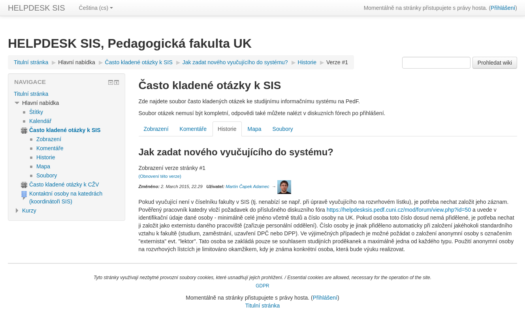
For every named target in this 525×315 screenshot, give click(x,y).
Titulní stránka (31, 94)
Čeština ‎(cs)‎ (96, 8)
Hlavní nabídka (76, 62)
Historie (227, 129)
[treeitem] (66, 94)
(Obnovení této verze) (160, 176)
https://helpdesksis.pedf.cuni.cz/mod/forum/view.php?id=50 (399, 210)
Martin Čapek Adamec (247, 186)
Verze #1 (337, 62)
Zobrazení (156, 129)
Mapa (255, 129)
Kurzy (29, 210)
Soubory (283, 129)
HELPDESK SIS (36, 8)
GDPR (262, 286)
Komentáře (193, 129)
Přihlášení (503, 8)
